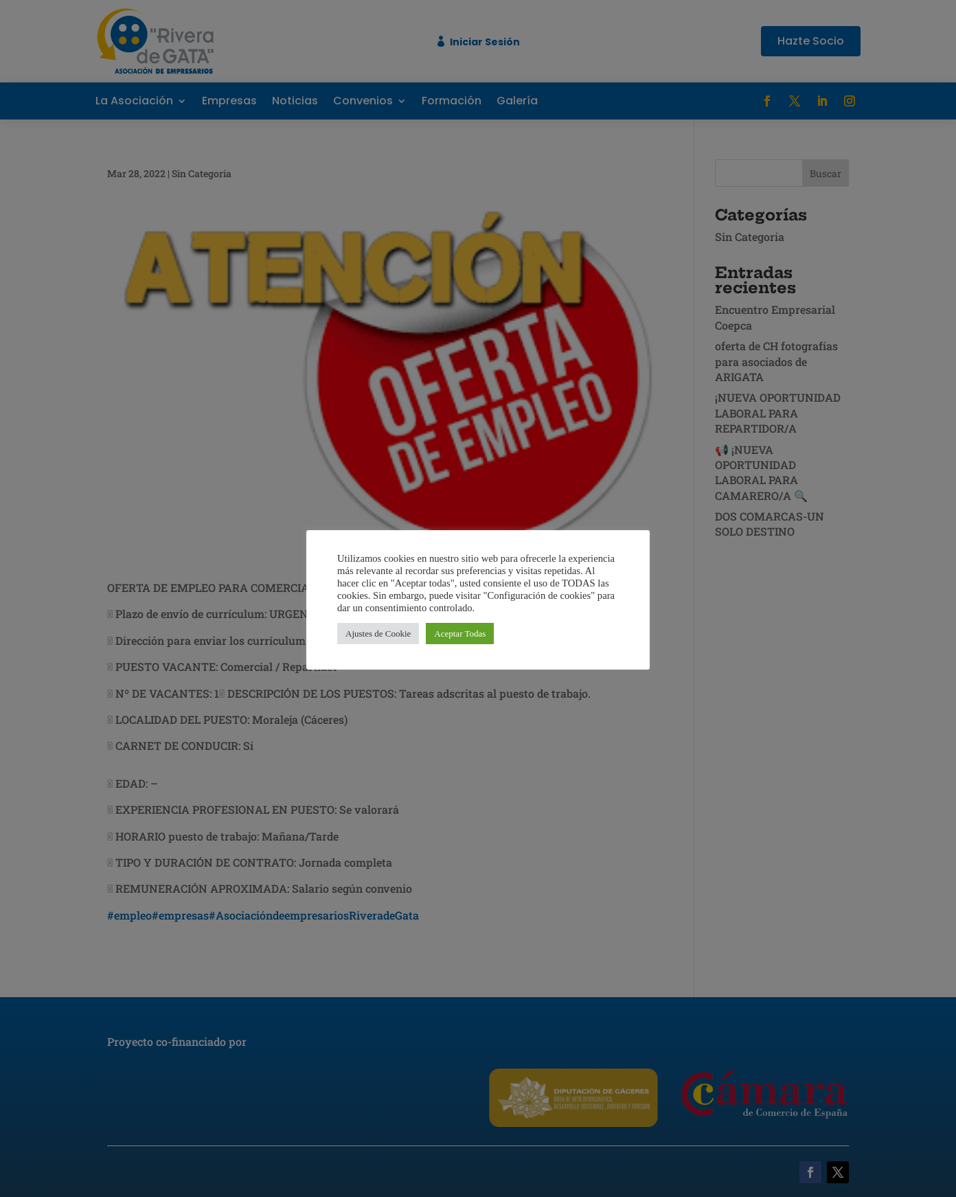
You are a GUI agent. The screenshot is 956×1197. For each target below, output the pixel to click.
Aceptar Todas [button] (460, 633)
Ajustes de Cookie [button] (378, 633)
